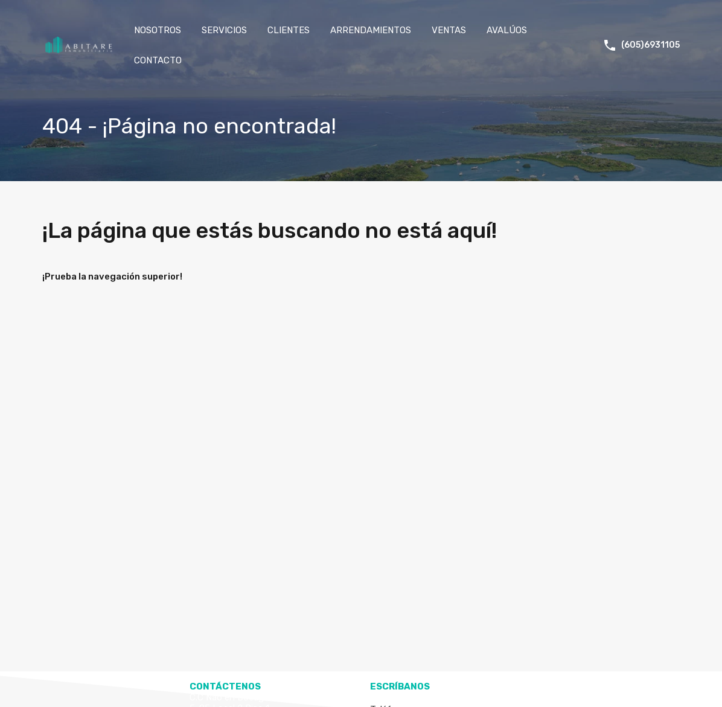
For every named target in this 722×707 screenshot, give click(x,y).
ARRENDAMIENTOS (370, 30)
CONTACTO (158, 60)
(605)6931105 (650, 45)
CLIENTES (288, 30)
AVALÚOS (507, 30)
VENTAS (449, 30)
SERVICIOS (224, 30)
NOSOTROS (157, 30)
